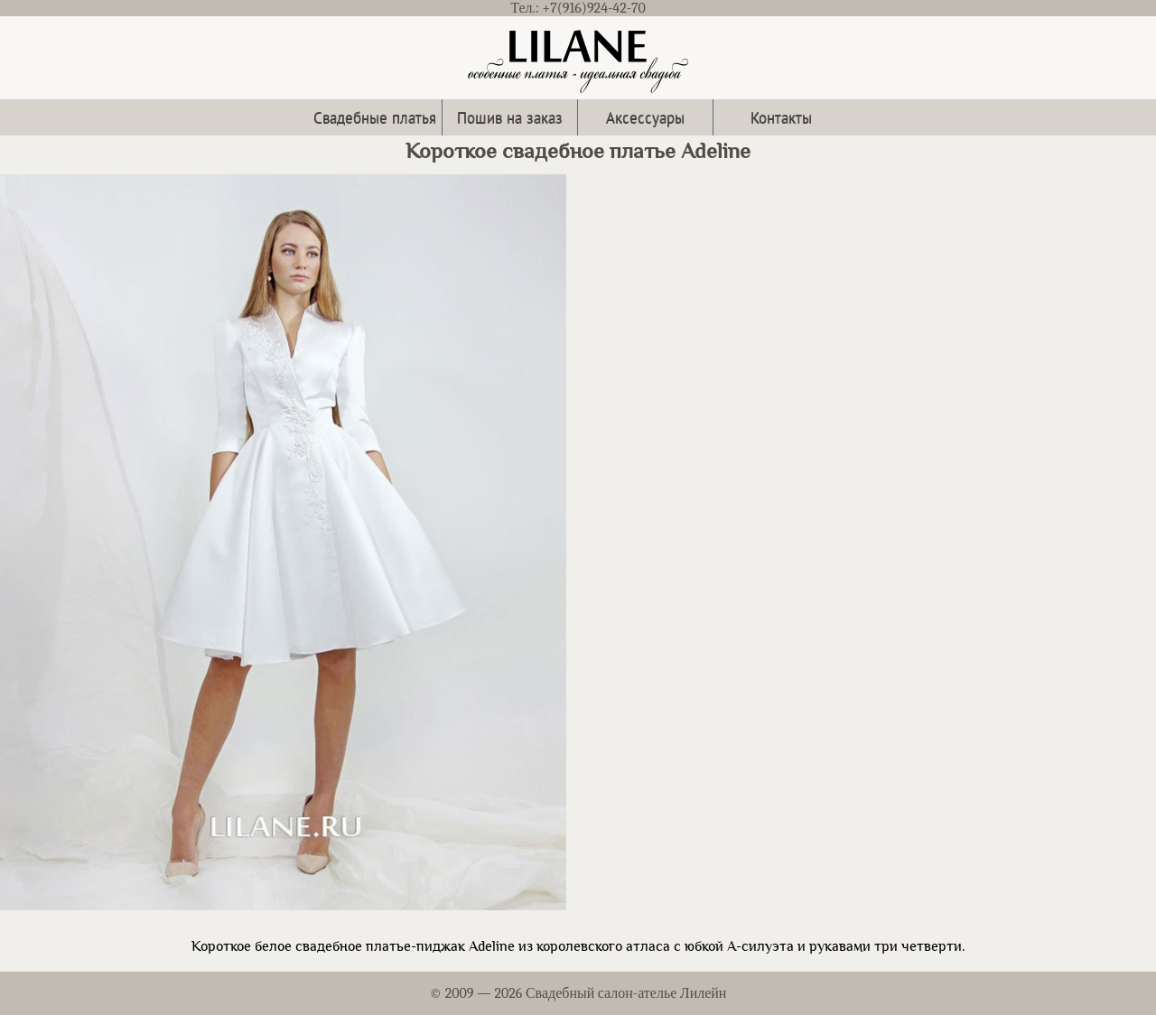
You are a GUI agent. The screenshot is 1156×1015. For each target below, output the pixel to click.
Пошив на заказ (510, 117)
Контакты (781, 117)
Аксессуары (645, 117)
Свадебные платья (374, 117)
